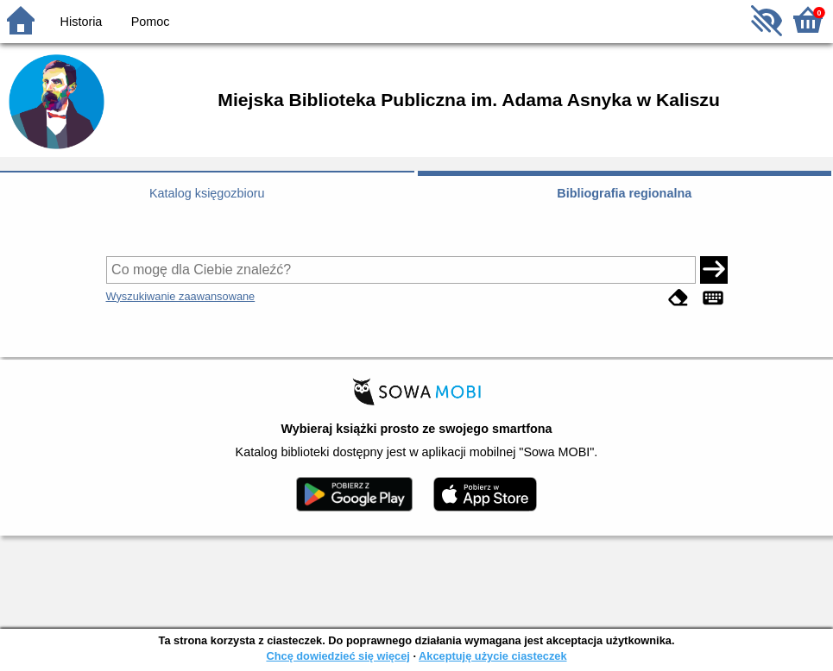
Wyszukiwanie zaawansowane (181, 296)
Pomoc (150, 21)
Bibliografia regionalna (624, 193)
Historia (81, 21)
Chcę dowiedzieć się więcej (337, 655)
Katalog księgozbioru (207, 193)
